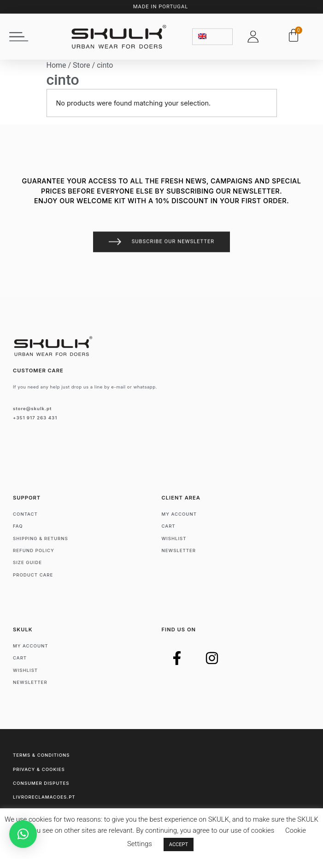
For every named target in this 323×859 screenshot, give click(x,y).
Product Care (33, 574)
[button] (19, 34)
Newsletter (179, 550)
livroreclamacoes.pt (44, 797)
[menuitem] (212, 34)
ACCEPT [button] (178, 844)
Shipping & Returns (40, 538)
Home (56, 65)
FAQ (18, 526)
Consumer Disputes (41, 783)
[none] (212, 34)
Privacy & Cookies (39, 769)
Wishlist (174, 538)
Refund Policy (33, 550)
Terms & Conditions (41, 755)
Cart (169, 526)
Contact (25, 514)
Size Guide (27, 562)
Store (81, 65)
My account (179, 514)
